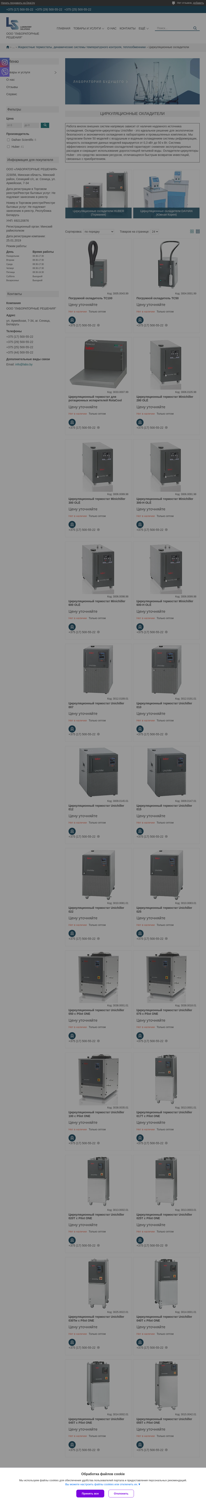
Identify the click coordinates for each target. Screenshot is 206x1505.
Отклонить (121, 1493)
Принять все (90, 1493)
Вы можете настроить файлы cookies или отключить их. (101, 1484)
